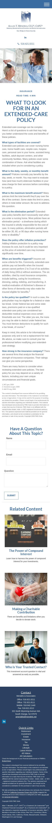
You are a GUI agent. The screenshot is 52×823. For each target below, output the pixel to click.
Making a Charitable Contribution (26, 610)
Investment (26, 734)
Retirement (26, 731)
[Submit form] (11, 495)
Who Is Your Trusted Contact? (26, 667)
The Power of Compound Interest (26, 552)
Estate (26, 737)
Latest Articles (26, 750)
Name (9, 438)
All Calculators (26, 756)
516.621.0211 (26, 44)
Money (26, 745)
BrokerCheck (6, 761)
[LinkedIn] (25, 37)
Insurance (26, 739)
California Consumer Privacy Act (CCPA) (24, 792)
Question (9, 471)
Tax (26, 742)
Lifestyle (26, 748)
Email (9, 454)
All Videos (26, 753)
